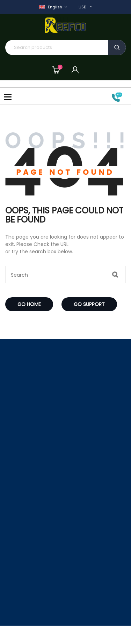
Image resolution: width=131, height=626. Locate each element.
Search (117, 47)
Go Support (89, 304)
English (51, 7)
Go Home (29, 304)
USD (82, 7)
